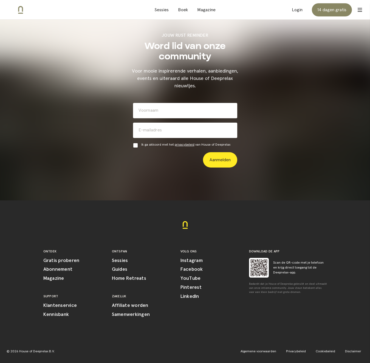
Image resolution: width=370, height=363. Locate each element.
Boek (183, 10)
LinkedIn (189, 296)
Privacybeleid (296, 351)
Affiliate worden (130, 305)
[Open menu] (360, 10)
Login (297, 10)
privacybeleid (184, 144)
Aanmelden (220, 160)
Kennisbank (56, 314)
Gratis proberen (61, 260)
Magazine (206, 10)
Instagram (191, 260)
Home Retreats (129, 278)
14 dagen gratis (331, 10)
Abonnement (58, 269)
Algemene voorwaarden (258, 351)
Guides (120, 269)
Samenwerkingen (131, 314)
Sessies (161, 10)
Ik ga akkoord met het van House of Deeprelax (185, 144)
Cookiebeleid (325, 351)
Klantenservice (60, 305)
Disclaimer (353, 351)
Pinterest (191, 287)
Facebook (191, 269)
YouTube (190, 278)
